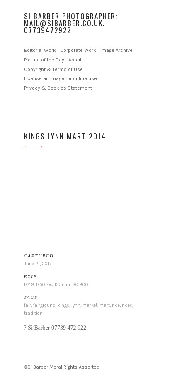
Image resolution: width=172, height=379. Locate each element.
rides (127, 305)
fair (27, 305)
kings (63, 305)
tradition (33, 313)
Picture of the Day (44, 60)
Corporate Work (78, 50)
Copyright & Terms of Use (53, 69)
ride (116, 305)
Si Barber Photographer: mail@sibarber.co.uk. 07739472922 (71, 23)
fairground (44, 305)
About (75, 60)
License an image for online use (60, 78)
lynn (75, 305)
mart (104, 305)
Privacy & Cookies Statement (58, 88)
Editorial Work (40, 50)
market (89, 305)
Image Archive (116, 50)
